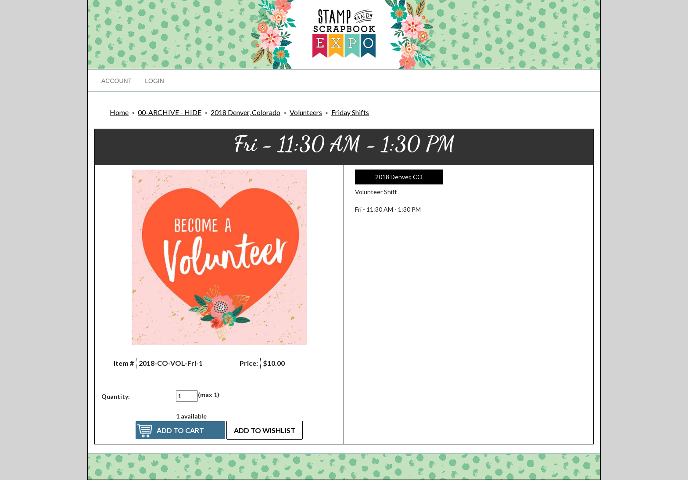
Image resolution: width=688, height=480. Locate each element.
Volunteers (306, 112)
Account (116, 80)
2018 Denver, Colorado (245, 112)
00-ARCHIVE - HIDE (169, 112)
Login (154, 80)
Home (119, 112)
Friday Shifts (350, 112)
